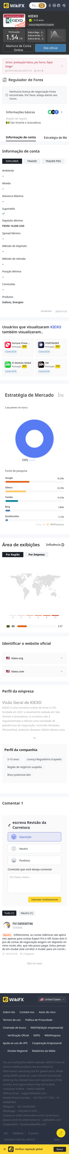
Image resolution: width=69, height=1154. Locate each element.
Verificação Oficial (18, 1035)
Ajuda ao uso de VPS (15, 1043)
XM (6, 1133)
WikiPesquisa (52, 1035)
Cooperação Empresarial (47, 1043)
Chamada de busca (14, 1027)
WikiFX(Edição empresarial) (47, 1027)
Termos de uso (12, 1020)
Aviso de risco (47, 1012)
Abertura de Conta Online (18, 48)
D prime (33, 1133)
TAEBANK (18, 1133)
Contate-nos (27, 1012)
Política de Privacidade (38, 1020)
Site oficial (50, 48)
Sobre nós (9, 1012)
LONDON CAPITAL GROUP (19, 1139)
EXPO (36, 1035)
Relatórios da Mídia (43, 1051)
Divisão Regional (18, 1051)
